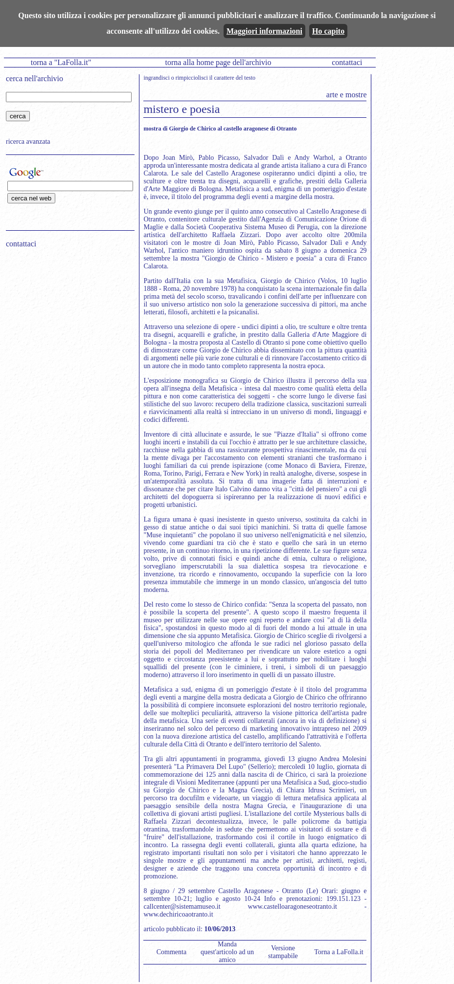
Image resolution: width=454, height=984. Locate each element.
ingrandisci (156, 77)
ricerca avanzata (28, 141)
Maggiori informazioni (264, 31)
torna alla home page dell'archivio (218, 62)
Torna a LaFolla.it (338, 952)
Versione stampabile (283, 952)
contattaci (347, 62)
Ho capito (328, 31)
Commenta (171, 952)
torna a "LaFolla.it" (61, 62)
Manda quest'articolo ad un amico (227, 951)
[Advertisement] (67, 318)
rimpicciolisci (192, 77)
